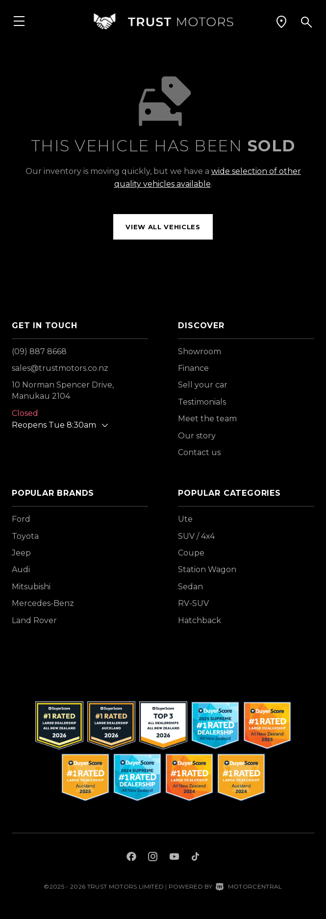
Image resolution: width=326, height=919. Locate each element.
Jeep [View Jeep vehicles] (21, 552)
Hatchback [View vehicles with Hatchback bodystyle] (199, 620)
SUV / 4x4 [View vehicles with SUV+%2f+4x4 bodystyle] (196, 536)
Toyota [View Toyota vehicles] (25, 536)
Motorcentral (249, 886)
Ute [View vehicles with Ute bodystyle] (185, 519)
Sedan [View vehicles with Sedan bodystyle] (190, 586)
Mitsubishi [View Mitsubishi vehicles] (31, 586)
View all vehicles (162, 227)
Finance (193, 368)
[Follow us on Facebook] (131, 858)
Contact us (199, 452)
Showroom (199, 351)
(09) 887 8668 (39, 351)
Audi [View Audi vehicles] (21, 569)
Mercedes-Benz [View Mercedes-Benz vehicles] (43, 603)
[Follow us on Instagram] (153, 858)
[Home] (163, 21)
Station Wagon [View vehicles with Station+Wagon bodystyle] (207, 569)
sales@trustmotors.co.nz (60, 368)
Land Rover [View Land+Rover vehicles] (34, 620)
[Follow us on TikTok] (195, 858)
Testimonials (202, 402)
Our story (197, 435)
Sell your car (202, 384)
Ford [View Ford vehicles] (21, 519)
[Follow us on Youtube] (174, 858)
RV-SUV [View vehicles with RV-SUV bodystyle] (193, 603)
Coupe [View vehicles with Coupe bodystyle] (191, 552)
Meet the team (207, 418)
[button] (281, 22)
